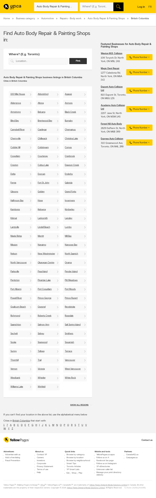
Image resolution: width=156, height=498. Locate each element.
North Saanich (71, 254)
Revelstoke (70, 307)
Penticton (15, 280)
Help (39, 472)
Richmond (15, 316)
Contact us (147, 440)
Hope (40, 201)
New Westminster (46, 254)
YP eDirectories (103, 466)
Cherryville (15, 139)
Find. (78, 61)
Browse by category (76, 455)
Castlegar (42, 130)
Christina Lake (71, 139)
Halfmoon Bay (17, 201)
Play (80, 473)
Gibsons (14, 192)
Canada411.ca (132, 455)
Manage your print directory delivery (108, 473)
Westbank (15, 378)
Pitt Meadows (71, 280)
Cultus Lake (43, 165)
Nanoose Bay (71, 245)
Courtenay (43, 156)
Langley (68, 218)
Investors (41, 461)
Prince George (44, 298)
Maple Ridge (16, 236)
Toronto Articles (74, 466)
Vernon (13, 369)
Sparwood (42, 342)
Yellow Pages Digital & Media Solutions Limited (108, 485)
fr (150, 7)
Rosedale (69, 316)
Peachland (43, 271)
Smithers (69, 334)
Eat (68, 473)
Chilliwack (42, 139)
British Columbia (21, 421)
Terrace (68, 351)
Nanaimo (42, 245)
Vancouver (70, 360)
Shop (74, 473)
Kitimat (13, 218)
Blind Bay (14, 121)
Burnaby (69, 121)
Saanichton (15, 325)
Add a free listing (12, 458)
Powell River (16, 298)
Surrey (13, 351)
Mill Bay (68, 236)
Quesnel (42, 307)
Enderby (69, 174)
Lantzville (14, 227)
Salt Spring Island (73, 325)
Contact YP (42, 455)
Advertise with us (12, 455)
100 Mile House (17, 94)
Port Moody (70, 289)
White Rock (70, 378)
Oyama (68, 263)
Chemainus (70, 130)
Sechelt (14, 334)
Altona (41, 103)
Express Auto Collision (112, 139)
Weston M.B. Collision (111, 53)
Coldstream (43, 147)
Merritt (41, 236)
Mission (13, 245)
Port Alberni (15, 289)
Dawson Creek (72, 165)
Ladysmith (43, 218)
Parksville (14, 271)
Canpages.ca (131, 458)
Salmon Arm (43, 325)
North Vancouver (18, 263)
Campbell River (17, 130)
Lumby (68, 227)
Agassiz (68, 94)
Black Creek (70, 112)
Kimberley (69, 209)
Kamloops (15, 209)
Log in (141, 7)
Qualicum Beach (18, 307)
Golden (41, 192)
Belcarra (41, 112)
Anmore (68, 103)
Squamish (69, 342)
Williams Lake (16, 387)
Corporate (41, 464)
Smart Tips (71, 464)
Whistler (42, 378)
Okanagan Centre (46, 263)
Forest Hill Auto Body (111, 124)
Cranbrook (70, 156)
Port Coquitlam (45, 289)
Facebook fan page (105, 461)
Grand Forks (70, 192)
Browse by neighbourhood (78, 461)
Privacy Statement (45, 466)
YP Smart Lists (73, 469)
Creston (14, 165)
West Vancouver (73, 369)
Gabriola (68, 183)
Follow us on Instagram (106, 464)
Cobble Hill (15, 147)
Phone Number (138, 57)
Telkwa (41, 351)
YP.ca (42, 485)
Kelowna (42, 209)
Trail (39, 360)
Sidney (41, 334)
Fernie (13, 183)
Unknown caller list (104, 469)
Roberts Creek (44, 316)
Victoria (41, 369)
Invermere (70, 201)
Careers (40, 458)
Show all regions (79, 405)
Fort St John (43, 183)
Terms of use (42, 469)
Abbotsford (43, 94)
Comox (68, 147)
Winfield (41, 387)
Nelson (13, 254)
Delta (12, 174)
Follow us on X (102, 458)
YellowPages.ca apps (105, 455)
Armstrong (15, 112)
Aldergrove (15, 103)
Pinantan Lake (44, 280)
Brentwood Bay (45, 121)
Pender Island (71, 271)
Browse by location (75, 458)
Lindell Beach (44, 227)
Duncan (41, 174)
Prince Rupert (71, 298)
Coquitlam (15, 156)
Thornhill (14, 360)
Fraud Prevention (12, 461)
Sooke (13, 342)
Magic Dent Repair (110, 68)
